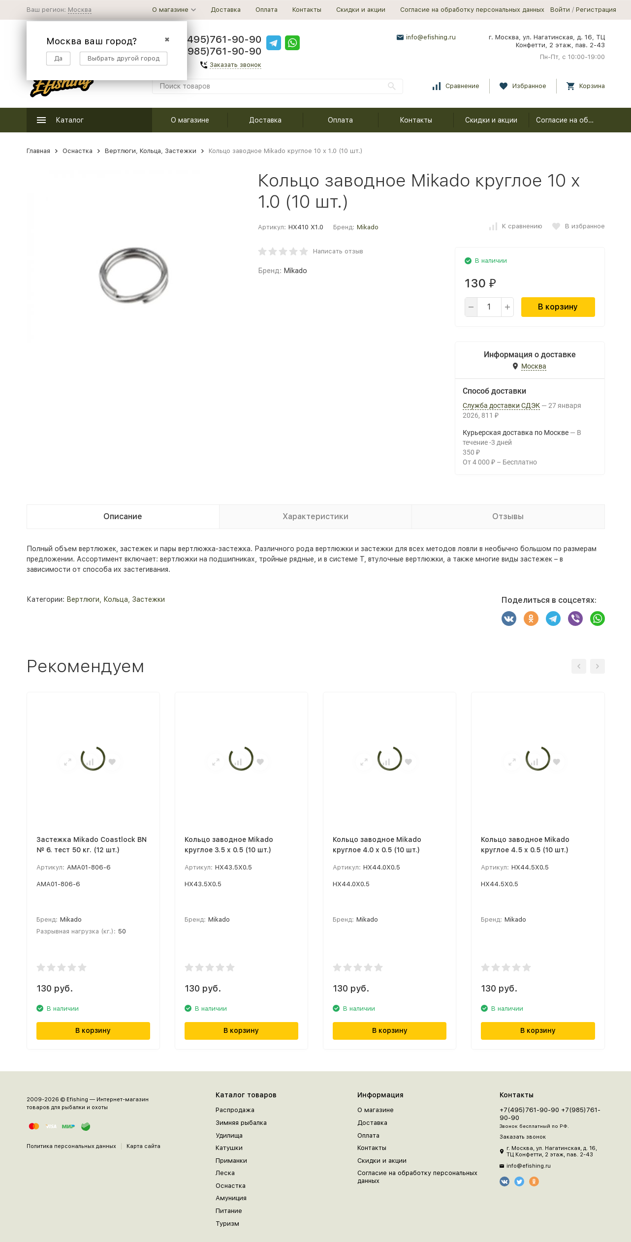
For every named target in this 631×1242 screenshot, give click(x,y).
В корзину (558, 306)
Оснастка (78, 151)
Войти (560, 9)
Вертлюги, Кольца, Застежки (150, 151)
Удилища (229, 1135)
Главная (38, 151)
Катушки (229, 1147)
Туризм (227, 1223)
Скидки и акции (360, 9)
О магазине (190, 120)
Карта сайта (143, 1146)
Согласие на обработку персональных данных (472, 9)
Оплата (266, 9)
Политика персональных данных (71, 1146)
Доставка (226, 9)
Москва (80, 9)
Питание (229, 1210)
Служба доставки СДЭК (501, 405)
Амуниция (231, 1198)
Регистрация (596, 9)
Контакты (306, 9)
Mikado (368, 227)
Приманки (231, 1160)
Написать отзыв (338, 251)
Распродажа (235, 1110)
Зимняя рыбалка (241, 1122)
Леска (225, 1173)
